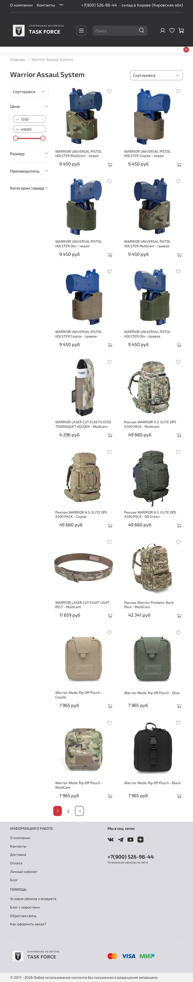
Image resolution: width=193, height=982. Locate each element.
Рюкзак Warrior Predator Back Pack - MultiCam (149, 604)
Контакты (46, 5)
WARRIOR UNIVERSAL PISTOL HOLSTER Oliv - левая (78, 243)
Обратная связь (23, 916)
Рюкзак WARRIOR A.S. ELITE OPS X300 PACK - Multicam (150, 424)
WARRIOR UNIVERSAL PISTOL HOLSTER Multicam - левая (78, 153)
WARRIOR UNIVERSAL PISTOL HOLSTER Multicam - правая (147, 243)
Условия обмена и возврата (33, 898)
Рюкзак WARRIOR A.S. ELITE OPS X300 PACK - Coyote (81, 514)
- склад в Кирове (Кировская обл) (151, 5)
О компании (21, 5)
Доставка (18, 854)
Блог (14, 880)
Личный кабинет (23, 871)
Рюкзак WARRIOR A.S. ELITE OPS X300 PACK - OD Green (150, 514)
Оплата (16, 863)
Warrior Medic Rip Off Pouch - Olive (152, 693)
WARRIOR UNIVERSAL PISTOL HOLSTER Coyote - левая (147, 153)
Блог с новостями (25, 907)
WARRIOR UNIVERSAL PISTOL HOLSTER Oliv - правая (147, 334)
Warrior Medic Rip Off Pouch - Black (152, 783)
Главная (17, 59)
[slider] (15, 138)
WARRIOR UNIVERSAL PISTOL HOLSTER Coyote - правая (78, 334)
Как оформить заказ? (28, 924)
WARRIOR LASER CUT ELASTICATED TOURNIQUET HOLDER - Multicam (83, 424)
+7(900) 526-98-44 (99, 5)
